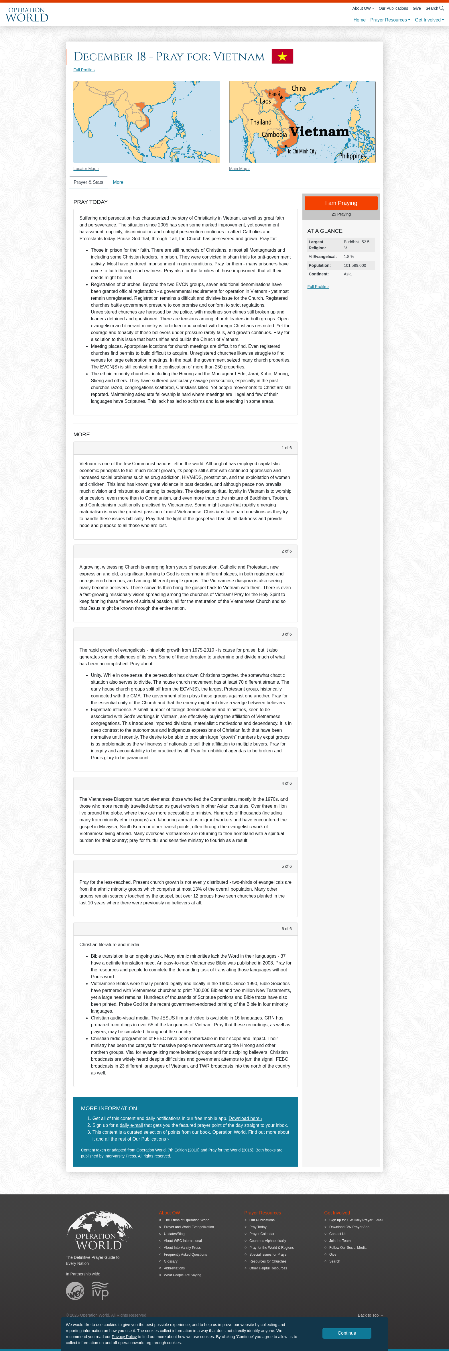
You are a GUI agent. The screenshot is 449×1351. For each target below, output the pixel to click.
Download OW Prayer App (349, 1227)
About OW (361, 8)
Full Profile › (84, 70)
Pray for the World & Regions (271, 1248)
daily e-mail (131, 1125)
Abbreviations (174, 1268)
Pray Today (258, 1227)
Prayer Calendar (261, 1234)
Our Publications (393, 8)
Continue (347, 1333)
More (118, 182)
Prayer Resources (388, 19)
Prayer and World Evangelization (189, 1227)
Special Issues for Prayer (268, 1255)
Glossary (171, 1261)
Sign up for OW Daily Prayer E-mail (356, 1220)
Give (417, 8)
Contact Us (337, 1234)
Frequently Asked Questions (185, 1255)
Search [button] (435, 8)
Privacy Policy (124, 1336)
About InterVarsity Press (182, 1248)
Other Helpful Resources (268, 1268)
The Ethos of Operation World (187, 1220)
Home (359, 19)
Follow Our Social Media (348, 1248)
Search (334, 1261)
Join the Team (340, 1241)
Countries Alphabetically (267, 1241)
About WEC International (183, 1241)
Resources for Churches (267, 1261)
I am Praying (341, 203)
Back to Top (370, 1315)
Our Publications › (150, 1139)
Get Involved (428, 19)
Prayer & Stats (88, 182)
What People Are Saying (182, 1275)
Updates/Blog (174, 1234)
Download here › (245, 1118)
